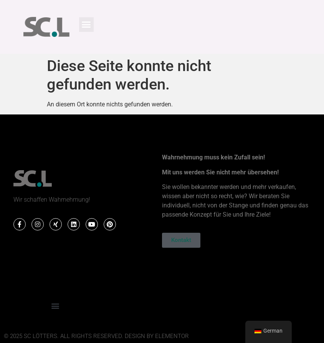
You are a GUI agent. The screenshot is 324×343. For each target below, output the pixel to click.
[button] (86, 24)
